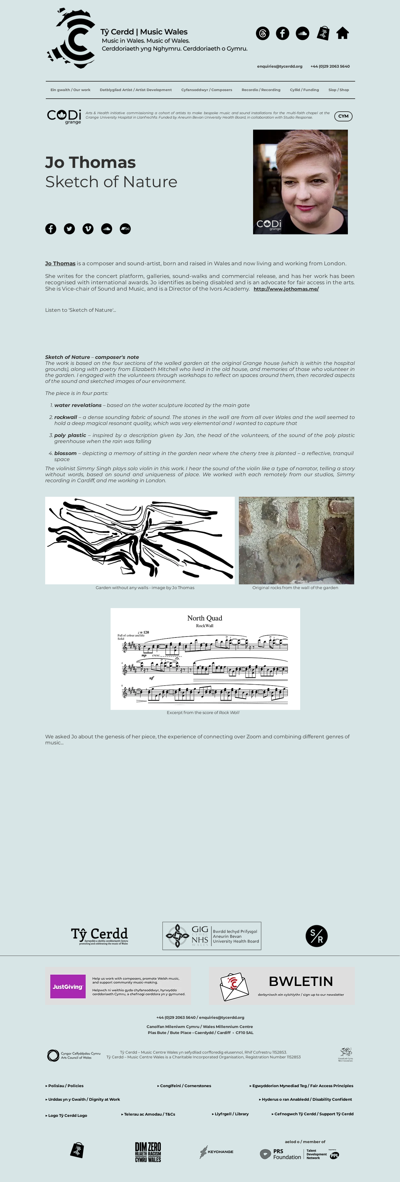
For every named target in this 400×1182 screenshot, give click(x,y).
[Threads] (263, 33)
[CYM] (343, 116)
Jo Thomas (60, 263)
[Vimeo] (88, 228)
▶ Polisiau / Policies (64, 1085)
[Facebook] (282, 33)
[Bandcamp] (125, 228)
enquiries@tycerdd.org (279, 66)
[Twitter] (69, 228)
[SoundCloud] (302, 33)
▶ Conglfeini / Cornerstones (184, 1085)
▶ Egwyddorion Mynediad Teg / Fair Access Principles (301, 1085)
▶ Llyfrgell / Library (230, 1113)
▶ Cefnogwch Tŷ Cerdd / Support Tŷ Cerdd (312, 1113)
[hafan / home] (343, 32)
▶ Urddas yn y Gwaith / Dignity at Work (82, 1099)
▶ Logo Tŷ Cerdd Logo (66, 1115)
